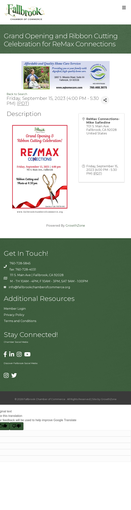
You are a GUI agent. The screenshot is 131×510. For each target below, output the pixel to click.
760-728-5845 (20, 263)
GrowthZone (75, 225)
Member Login (15, 308)
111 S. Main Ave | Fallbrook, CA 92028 (37, 275)
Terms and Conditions (20, 321)
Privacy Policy (14, 315)
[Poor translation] (16, 426)
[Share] (105, 100)
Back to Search (17, 94)
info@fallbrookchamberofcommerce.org (39, 287)
